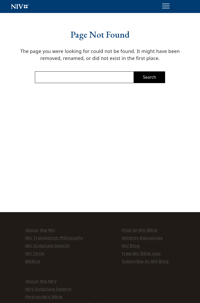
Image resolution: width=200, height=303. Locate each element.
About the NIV (40, 230)
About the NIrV (41, 281)
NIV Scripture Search (47, 246)
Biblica (32, 261)
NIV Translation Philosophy (54, 238)
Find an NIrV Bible (43, 297)
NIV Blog (131, 246)
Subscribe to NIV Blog (145, 261)
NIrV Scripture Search (48, 289)
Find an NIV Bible (139, 230)
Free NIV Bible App (141, 254)
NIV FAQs (34, 254)
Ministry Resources (142, 238)
